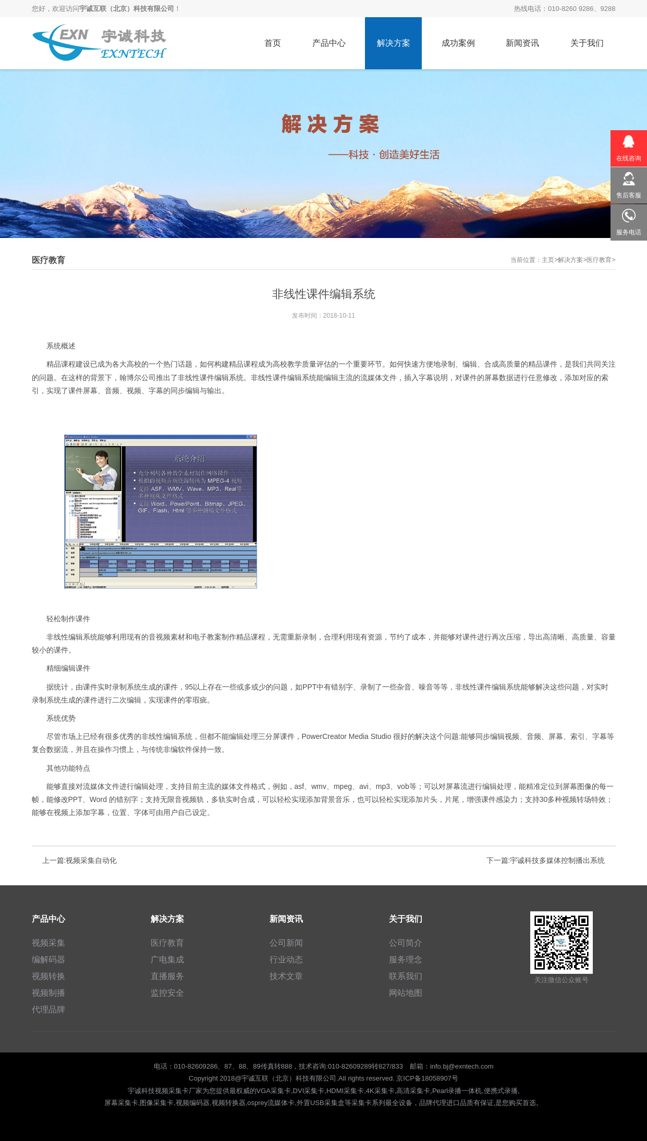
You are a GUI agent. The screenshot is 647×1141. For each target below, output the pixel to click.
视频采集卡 (172, 1091)
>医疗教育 (597, 260)
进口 (453, 1103)
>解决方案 (568, 260)
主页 (548, 260)
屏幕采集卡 (121, 1103)
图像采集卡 (157, 1103)
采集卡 (361, 1103)
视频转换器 (229, 1103)
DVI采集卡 (309, 1091)
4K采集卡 (380, 1091)
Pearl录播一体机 (457, 1091)
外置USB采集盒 (321, 1103)
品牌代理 (432, 1103)
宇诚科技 (141, 1091)
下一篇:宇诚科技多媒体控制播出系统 (545, 860)
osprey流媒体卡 (271, 1103)
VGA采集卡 (274, 1091)
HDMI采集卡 (345, 1091)
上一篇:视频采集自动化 (79, 860)
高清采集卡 (413, 1091)
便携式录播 (501, 1091)
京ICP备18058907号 (427, 1078)
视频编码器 (193, 1103)
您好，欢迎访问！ (106, 8)
